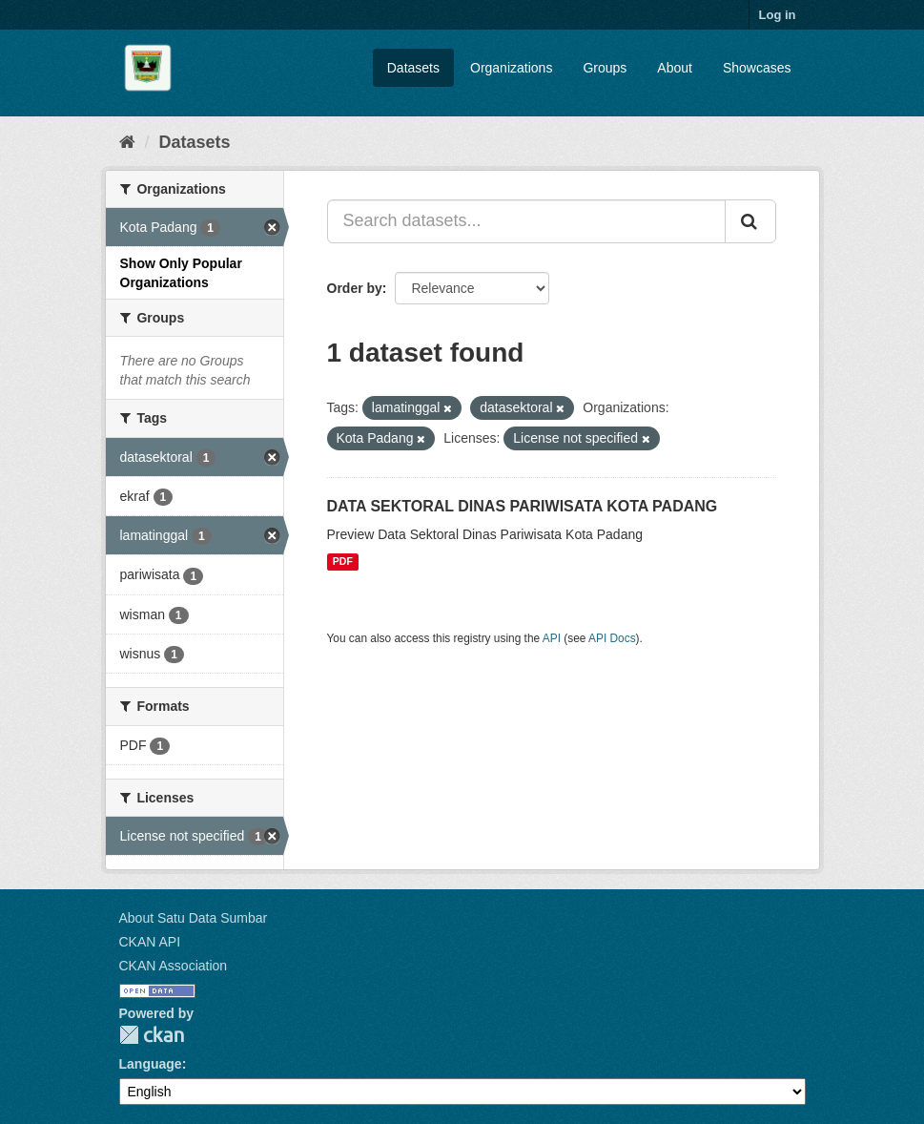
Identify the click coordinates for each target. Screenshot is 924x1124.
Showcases (757, 67)
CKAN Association (173, 965)
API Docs (612, 638)
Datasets (413, 67)
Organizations (511, 67)
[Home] (127, 142)
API (552, 638)
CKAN (151, 1035)
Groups (604, 67)
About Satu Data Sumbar (193, 918)
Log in (777, 15)
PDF (343, 562)
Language (150, 1064)
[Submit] (750, 221)
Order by (354, 288)
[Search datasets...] (526, 221)
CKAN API (150, 941)
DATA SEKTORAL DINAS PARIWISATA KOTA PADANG (522, 506)
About (674, 67)
